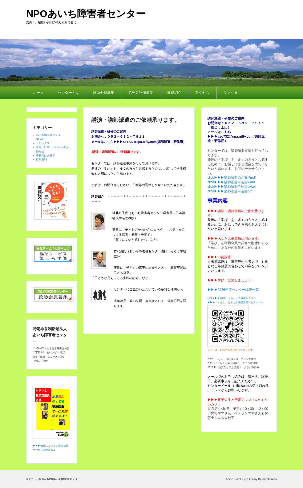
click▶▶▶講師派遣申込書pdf (229, 191)
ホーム (38, 93)
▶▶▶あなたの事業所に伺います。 (234, 238)
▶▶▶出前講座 (219, 257)
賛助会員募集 (103, 93)
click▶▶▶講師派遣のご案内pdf (231, 177)
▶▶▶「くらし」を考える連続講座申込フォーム (235, 302)
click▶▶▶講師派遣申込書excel (231, 186)
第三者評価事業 (140, 93)
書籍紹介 (174, 93)
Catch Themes (267, 479)
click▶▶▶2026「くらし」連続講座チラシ (231, 298)
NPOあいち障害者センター (85, 13)
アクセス (202, 93)
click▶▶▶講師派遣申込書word (231, 182)
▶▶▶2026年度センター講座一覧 (233, 289)
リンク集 (230, 93)
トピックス (43, 143)
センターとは (68, 93)
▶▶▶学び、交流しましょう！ (231, 280)
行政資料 (41, 159)
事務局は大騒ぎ (45, 155)
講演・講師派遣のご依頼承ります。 (135, 120)
